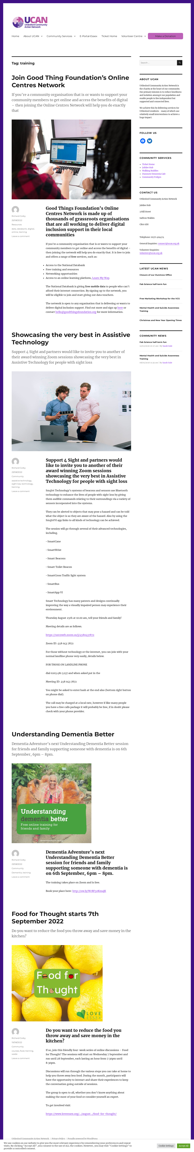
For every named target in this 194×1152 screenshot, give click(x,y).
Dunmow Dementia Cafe (154, 174)
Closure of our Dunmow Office (156, 275)
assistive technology (22, 480)
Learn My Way (100, 277)
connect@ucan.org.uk (168, 243)
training (23, 232)
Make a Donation (165, 36)
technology (27, 484)
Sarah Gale (167, 346)
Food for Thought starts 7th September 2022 (55, 917)
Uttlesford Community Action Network (30, 1138)
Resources (17, 224)
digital (31, 229)
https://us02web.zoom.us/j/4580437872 (70, 634)
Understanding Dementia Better (63, 734)
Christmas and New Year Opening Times (161, 320)
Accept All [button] (183, 1146)
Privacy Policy (58, 1138)
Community (18, 476)
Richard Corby (19, 216)
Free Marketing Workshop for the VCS (160, 298)
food (22, 1051)
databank (22, 229)
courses (15, 1051)
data (14, 229)
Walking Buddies (150, 170)
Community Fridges (151, 177)
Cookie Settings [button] (166, 1146)
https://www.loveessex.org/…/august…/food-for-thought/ (81, 1113)
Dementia (17, 872)
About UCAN (31, 36)
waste (14, 1054)
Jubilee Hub (147, 167)
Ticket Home (109, 36)
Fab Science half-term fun (153, 284)
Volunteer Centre (131, 36)
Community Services (59, 36)
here (120, 307)
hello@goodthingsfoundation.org (75, 311)
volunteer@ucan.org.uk (151, 253)
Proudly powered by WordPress (83, 1138)
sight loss (16, 484)
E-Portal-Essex (88, 36)
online (15, 232)
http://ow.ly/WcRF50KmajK (89, 890)
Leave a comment (21, 236)
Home (15, 36)
